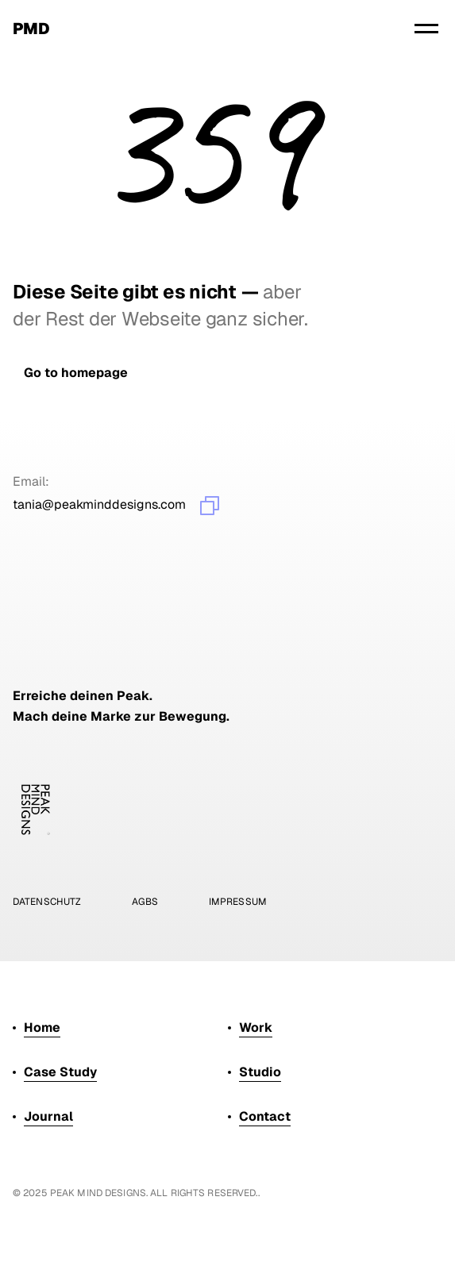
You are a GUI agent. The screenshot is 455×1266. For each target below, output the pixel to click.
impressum (238, 901)
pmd (31, 28)
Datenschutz (47, 901)
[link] (76, 372)
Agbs (144, 901)
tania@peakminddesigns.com (99, 504)
